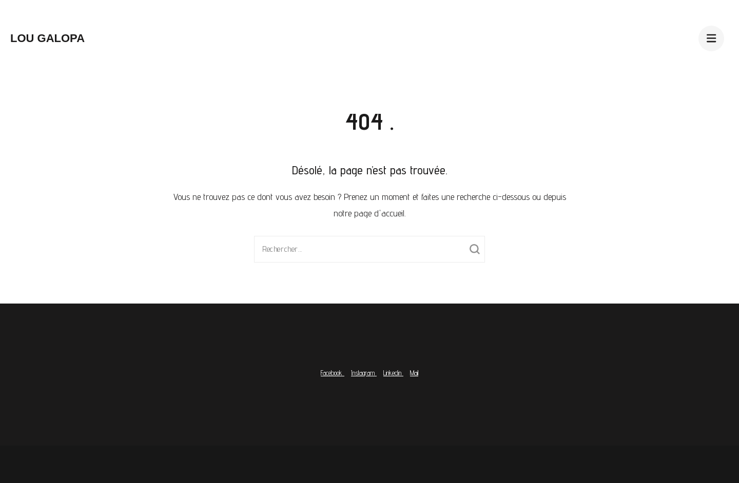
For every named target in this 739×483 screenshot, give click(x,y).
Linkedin (393, 373)
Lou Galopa (47, 38)
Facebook (332, 373)
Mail (414, 373)
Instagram (364, 373)
